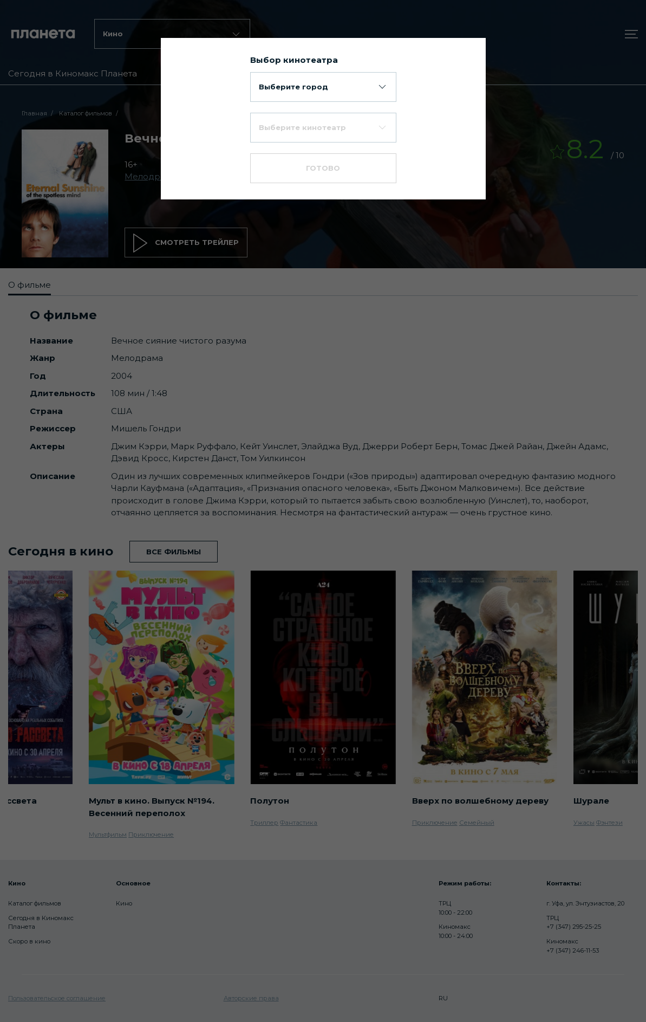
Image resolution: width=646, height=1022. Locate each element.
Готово (323, 168)
